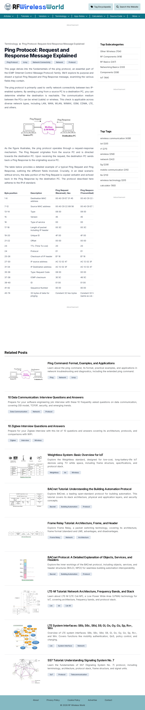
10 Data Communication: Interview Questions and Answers (45, 397)
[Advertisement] (72, 32)
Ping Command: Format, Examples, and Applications (81, 363)
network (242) (107, 159)
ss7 (51, 674)
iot (65, 472)
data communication (18, 412)
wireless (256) (107, 154)
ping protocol (12, 62)
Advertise (92, 700)
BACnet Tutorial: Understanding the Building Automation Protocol (89, 489)
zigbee (13, 440)
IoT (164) (104, 77)
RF (34, 7)
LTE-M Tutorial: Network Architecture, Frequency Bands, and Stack (91, 591)
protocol (72, 62)
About (36, 700)
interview (25, 440)
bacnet (53, 507)
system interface (65, 646)
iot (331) (104, 143)
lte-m (68, 606)
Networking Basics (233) (112, 67)
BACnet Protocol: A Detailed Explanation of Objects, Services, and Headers (90, 559)
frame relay (55, 537)
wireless (38, 440)
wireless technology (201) (113, 180)
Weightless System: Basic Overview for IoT (75, 455)
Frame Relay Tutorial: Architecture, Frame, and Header (83, 523)
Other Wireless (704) (110, 51)
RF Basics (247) (108, 61)
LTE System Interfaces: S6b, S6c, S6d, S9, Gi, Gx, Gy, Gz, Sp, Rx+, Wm (90, 627)
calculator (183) (108, 185)
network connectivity (41, 62)
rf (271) (103, 148)
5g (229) (104, 164)
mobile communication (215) (114, 169)
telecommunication (79, 674)
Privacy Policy (53, 700)
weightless (54, 472)
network (59, 62)
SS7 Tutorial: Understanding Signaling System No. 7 (81, 660)
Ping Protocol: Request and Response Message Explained (53, 43)
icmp (25, 62)
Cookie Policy (74, 700)
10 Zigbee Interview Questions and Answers (36, 426)
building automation (69, 507)
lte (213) (104, 175)
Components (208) (109, 72)
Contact (108, 700)
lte (51, 606)
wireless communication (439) (115, 138)
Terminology (11, 43)
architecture (83, 537)
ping (51, 377)
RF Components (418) (111, 56)
